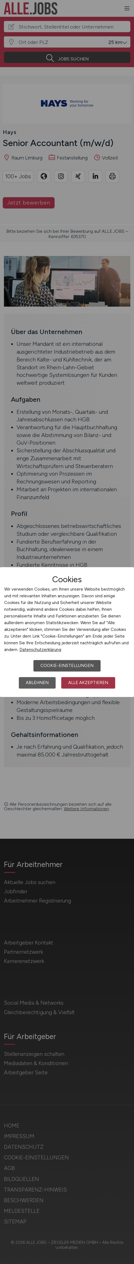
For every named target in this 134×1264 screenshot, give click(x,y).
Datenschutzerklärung (40, 649)
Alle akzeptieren (88, 682)
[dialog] (67, 632)
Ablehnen (37, 682)
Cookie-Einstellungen (67, 665)
